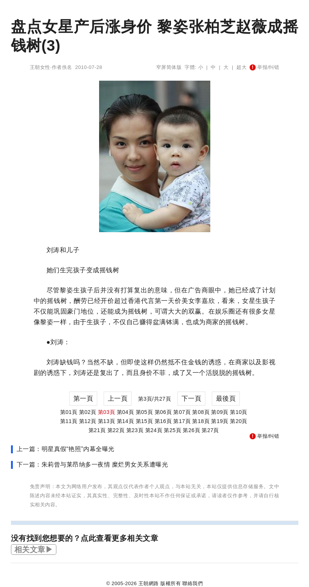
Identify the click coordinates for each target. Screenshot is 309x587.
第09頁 (219, 412)
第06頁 (163, 412)
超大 (241, 67)
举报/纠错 (264, 67)
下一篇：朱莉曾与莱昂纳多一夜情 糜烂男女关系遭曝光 (92, 464)
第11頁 (69, 421)
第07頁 (182, 412)
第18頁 (201, 421)
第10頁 (238, 412)
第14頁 (125, 421)
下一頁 (192, 398)
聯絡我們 (192, 583)
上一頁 (118, 398)
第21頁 (97, 430)
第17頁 (182, 421)
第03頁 (106, 412)
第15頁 (144, 421)
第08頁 (201, 412)
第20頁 (238, 421)
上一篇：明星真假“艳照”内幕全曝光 (66, 449)
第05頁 (144, 412)
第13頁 (106, 421)
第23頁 (135, 430)
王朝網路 (148, 583)
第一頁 (83, 398)
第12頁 (87, 421)
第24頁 (154, 430)
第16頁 (163, 421)
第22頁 (116, 430)
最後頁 (226, 398)
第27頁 (210, 430)
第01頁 (69, 412)
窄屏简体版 (169, 67)
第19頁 (219, 421)
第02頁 (87, 412)
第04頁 (125, 412)
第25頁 (172, 430)
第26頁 (191, 430)
